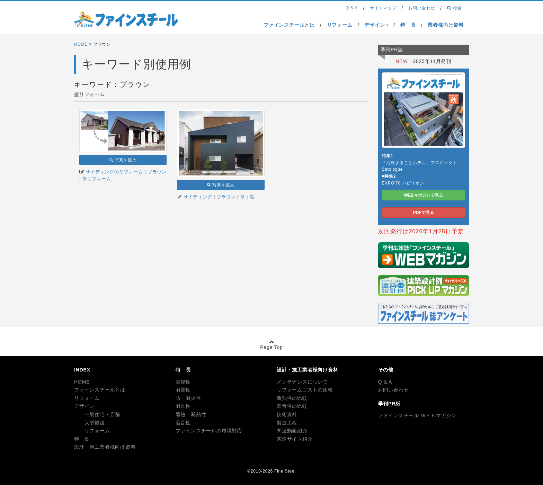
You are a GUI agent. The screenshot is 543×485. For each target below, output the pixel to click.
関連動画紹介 (292, 430)
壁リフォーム (96, 178)
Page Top (271, 344)
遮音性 (183, 422)
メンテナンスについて (302, 382)
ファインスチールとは (99, 390)
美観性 (183, 382)
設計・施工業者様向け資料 (105, 447)
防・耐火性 (188, 398)
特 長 (81, 439)
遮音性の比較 (292, 406)
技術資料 (287, 414)
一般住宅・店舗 (97, 414)
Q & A (385, 382)
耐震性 (183, 390)
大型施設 (89, 422)
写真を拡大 (123, 160)
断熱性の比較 (292, 398)
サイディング (198, 196)
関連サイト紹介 (295, 439)
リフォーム (87, 398)
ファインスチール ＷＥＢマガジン (417, 415)
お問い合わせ (393, 390)
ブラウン (157, 171)
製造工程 (287, 422)
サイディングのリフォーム (114, 171)
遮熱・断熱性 (191, 414)
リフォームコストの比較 (305, 390)
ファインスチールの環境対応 (209, 430)
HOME (81, 44)
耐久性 (183, 406)
